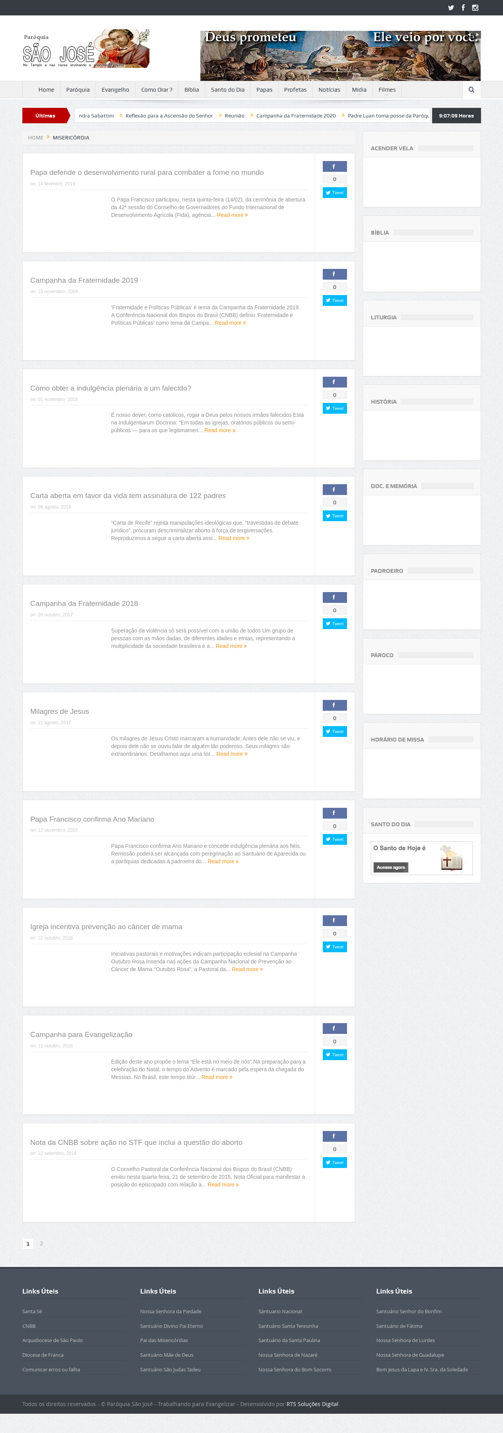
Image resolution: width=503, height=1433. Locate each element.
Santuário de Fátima (399, 1325)
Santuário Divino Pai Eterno (171, 1325)
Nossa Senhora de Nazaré (287, 1354)
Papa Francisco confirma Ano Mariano (92, 819)
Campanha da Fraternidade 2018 (84, 603)
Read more (232, 215)
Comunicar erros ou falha (51, 1369)
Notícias (329, 89)
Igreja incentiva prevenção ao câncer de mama (106, 927)
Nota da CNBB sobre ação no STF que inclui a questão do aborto (136, 1142)
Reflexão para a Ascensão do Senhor (187, 115)
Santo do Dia (228, 89)
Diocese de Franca (43, 1354)
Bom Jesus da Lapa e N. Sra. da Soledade (422, 1369)
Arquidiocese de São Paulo (52, 1340)
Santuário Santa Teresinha (288, 1325)
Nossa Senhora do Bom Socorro (295, 1369)
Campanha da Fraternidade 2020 (314, 115)
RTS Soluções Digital (313, 1404)
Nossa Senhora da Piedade (170, 1311)
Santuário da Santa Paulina (289, 1340)
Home (41, 90)
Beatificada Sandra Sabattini (97, 115)
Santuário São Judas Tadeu (170, 1369)
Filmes (387, 89)
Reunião (253, 115)
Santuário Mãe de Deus (166, 1354)
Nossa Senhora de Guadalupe (410, 1354)
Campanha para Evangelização (81, 1034)
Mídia (359, 89)
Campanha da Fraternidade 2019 (84, 280)
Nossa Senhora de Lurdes (405, 1340)
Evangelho (115, 89)
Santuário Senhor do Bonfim (409, 1311)
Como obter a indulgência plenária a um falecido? (110, 388)
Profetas (295, 89)
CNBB (28, 1325)
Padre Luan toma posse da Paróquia (409, 115)
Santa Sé (32, 1311)
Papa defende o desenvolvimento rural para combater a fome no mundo (147, 172)
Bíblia (191, 89)
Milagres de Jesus (59, 711)
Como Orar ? (157, 89)
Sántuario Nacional (280, 1311)
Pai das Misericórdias (164, 1340)
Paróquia (78, 89)
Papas (264, 89)
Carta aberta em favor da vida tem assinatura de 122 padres (128, 496)
